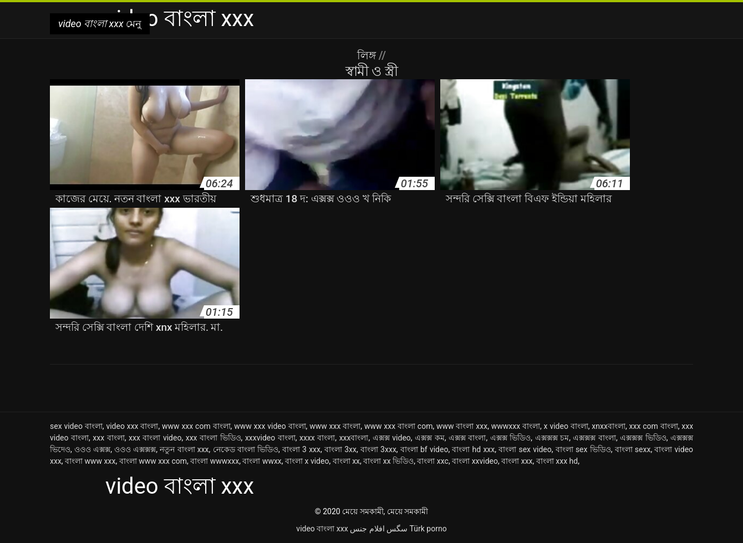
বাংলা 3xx (340, 449)
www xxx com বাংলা (196, 426)
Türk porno (428, 528)
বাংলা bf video (424, 449)
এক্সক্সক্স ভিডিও (643, 437)
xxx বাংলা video (155, 437)
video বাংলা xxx (322, 528)
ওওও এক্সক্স (92, 449)
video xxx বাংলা (132, 426)
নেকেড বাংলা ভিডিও (245, 449)
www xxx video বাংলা (270, 426)
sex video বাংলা (76, 426)
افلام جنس (367, 528)
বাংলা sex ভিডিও (583, 449)
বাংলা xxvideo (475, 461)
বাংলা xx (346, 461)
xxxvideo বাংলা (270, 437)
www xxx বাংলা (334, 426)
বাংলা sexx (633, 449)
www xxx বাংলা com (398, 426)
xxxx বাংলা (317, 437)
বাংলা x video (307, 461)
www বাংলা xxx (461, 426)
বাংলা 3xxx (378, 449)
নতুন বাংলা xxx (184, 449)
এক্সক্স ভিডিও (510, 437)
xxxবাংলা (354, 437)
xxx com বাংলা (653, 426)
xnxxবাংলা (608, 426)
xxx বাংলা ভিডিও (213, 437)
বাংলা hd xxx (473, 449)
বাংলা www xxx (90, 461)
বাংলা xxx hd (557, 461)
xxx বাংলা (108, 437)
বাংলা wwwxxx (214, 461)
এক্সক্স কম (430, 437)
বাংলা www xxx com (153, 461)
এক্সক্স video (392, 437)
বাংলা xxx (516, 461)
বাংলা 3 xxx (301, 449)
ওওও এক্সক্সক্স (135, 449)
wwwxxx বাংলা (515, 426)
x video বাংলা (566, 426)
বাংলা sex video (525, 449)
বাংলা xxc (433, 461)
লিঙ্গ (368, 55)
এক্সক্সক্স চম (552, 437)
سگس (397, 528)
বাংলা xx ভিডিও (388, 461)
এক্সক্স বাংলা (467, 437)
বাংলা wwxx (261, 461)
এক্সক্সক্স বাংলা (594, 437)
